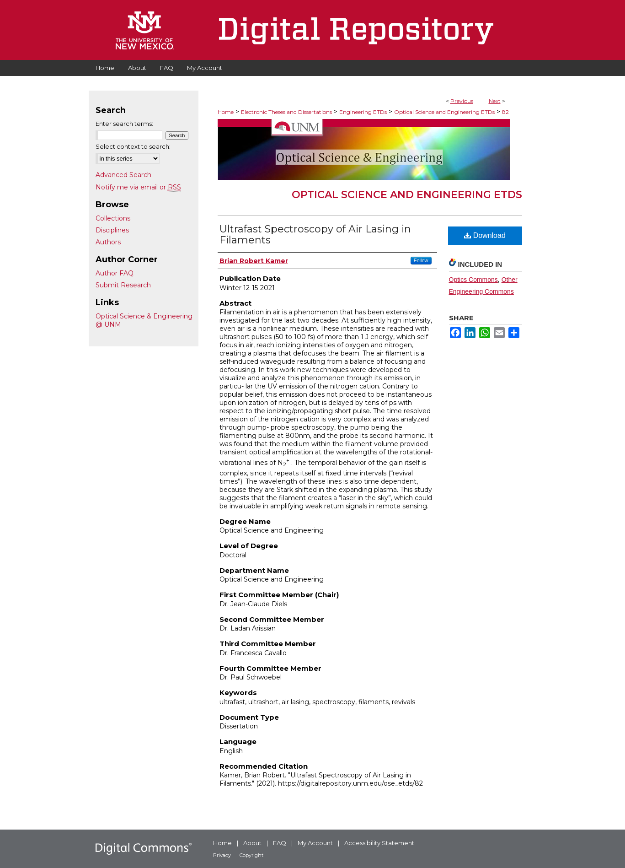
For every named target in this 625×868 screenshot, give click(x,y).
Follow (421, 260)
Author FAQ (115, 273)
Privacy (222, 855)
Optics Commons (473, 279)
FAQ (279, 842)
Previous (461, 100)
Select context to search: (133, 146)
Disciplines (112, 230)
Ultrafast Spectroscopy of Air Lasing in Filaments (315, 234)
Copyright (251, 855)
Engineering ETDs (363, 111)
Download (485, 235)
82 (505, 111)
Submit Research (123, 285)
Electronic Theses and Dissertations (286, 111)
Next (495, 100)
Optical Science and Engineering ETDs (444, 111)
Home (226, 111)
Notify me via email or (138, 187)
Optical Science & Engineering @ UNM (144, 320)
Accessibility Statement (379, 842)
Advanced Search (123, 175)
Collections (113, 218)
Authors (108, 242)
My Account (315, 842)
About (252, 842)
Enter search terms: (124, 123)
